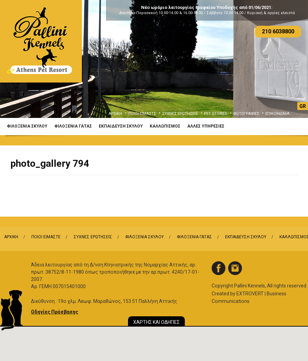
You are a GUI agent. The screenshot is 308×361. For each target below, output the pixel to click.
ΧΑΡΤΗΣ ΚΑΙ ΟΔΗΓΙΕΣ (156, 322)
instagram (235, 268)
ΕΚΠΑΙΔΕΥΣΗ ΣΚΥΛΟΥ (121, 126)
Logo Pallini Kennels (41, 41)
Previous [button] (15, 64)
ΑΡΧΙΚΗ (115, 113)
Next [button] (293, 64)
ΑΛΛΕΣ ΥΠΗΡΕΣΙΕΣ (205, 126)
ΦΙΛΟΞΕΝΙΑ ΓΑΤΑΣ (73, 126)
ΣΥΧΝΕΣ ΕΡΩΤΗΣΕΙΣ (180, 113)
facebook (218, 268)
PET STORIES (215, 113)
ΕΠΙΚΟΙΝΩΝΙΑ (277, 113)
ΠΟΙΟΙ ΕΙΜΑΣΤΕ (142, 113)
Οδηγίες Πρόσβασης (54, 312)
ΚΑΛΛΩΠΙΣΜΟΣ (165, 126)
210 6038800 (278, 31)
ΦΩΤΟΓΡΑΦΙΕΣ (246, 113)
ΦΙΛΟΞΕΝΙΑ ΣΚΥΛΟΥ (27, 126)
